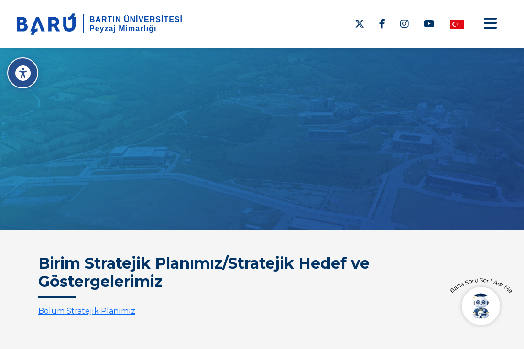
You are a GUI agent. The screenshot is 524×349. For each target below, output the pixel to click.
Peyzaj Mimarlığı (123, 28)
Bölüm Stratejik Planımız (86, 311)
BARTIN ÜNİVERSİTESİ (136, 19)
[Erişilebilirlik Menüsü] (22, 72)
